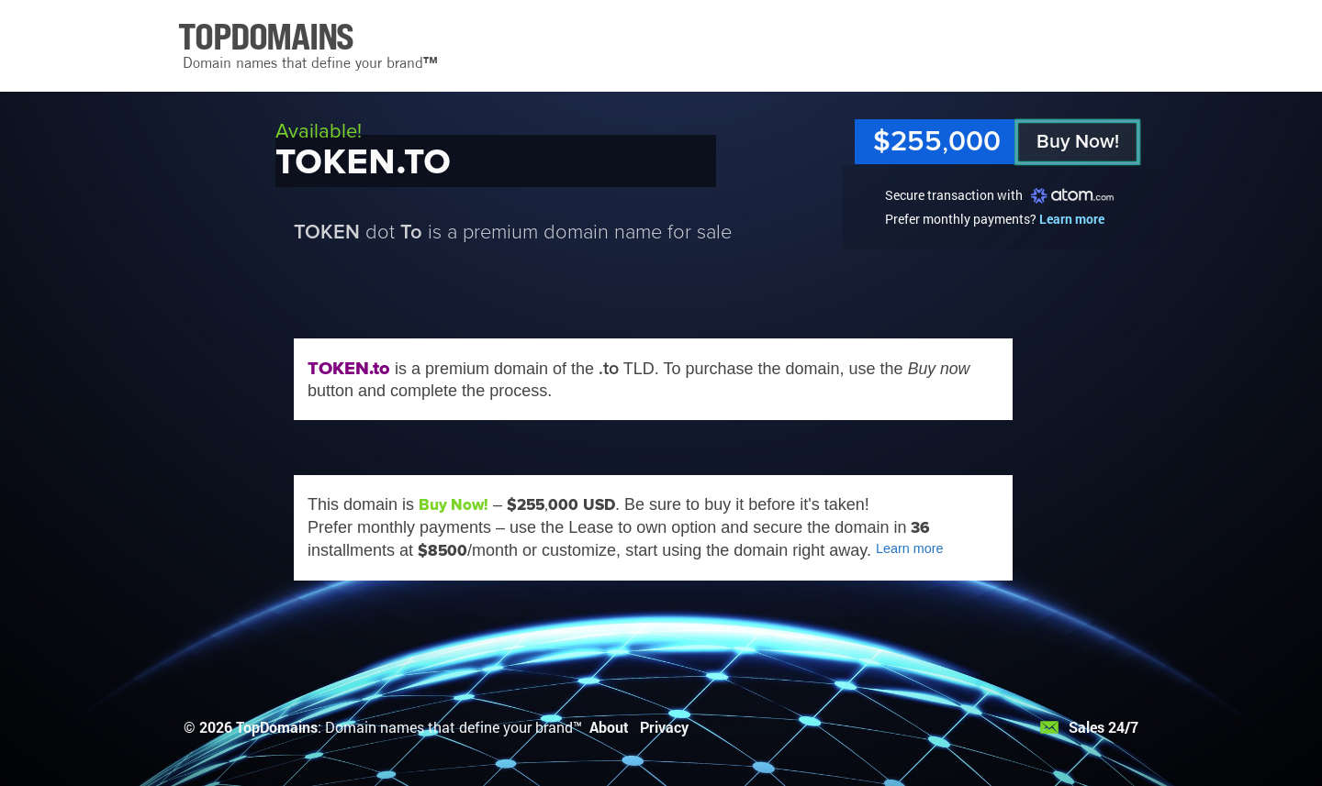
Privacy (664, 726)
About (609, 726)
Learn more (1071, 218)
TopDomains (277, 726)
